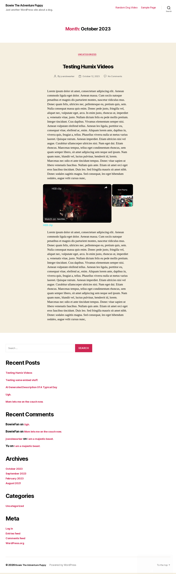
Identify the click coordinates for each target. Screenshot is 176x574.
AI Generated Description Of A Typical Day (35, 388)
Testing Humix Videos (88, 66)
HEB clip (56, 189)
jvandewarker (67, 77)
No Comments (116, 77)
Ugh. (9, 395)
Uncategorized (88, 55)
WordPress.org (16, 544)
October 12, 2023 (91, 77)
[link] (47, 190)
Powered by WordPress (66, 566)
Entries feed (14, 534)
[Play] (122, 213)
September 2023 (17, 474)
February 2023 (16, 479)
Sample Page (148, 7)
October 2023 (15, 470)
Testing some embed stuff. (24, 381)
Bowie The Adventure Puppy (27, 5)
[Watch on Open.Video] (56, 219)
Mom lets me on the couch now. (28, 402)
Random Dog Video (126, 7)
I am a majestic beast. (45, 440)
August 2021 (15, 484)
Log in (10, 529)
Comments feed (17, 539)
